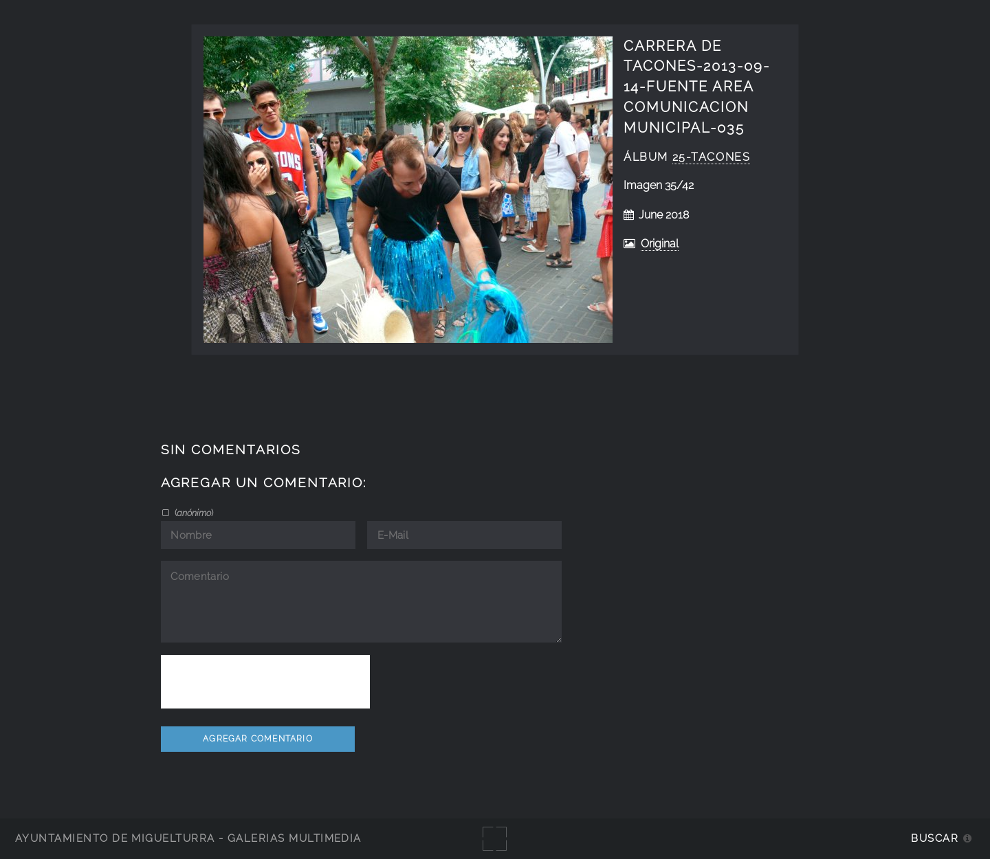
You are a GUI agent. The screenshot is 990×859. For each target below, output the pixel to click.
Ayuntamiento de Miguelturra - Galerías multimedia (188, 838)
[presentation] (265, 682)
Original (660, 243)
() (193, 512)
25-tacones (711, 157)
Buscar (934, 838)
